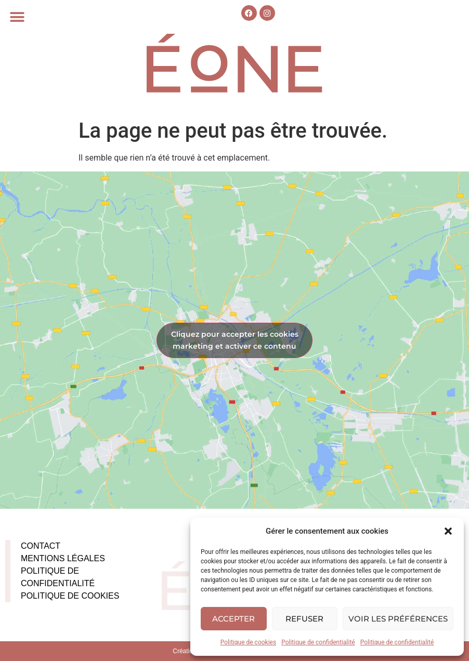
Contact (40, 545)
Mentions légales (63, 558)
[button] (448, 531)
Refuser (304, 619)
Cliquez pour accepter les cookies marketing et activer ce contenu (234, 340)
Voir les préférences (398, 619)
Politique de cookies (248, 642)
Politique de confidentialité (318, 642)
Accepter (233, 619)
